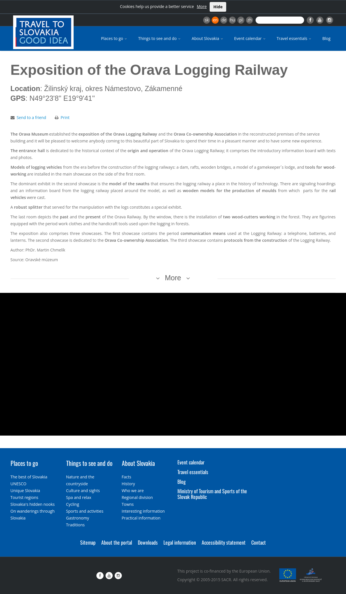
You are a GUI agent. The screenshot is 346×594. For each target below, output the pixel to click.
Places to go (114, 38)
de (224, 20)
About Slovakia (208, 38)
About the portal (116, 542)
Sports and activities (85, 511)
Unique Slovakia (25, 490)
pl (241, 20)
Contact (258, 542)
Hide (217, 6)
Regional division (137, 497)
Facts (126, 477)
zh (249, 20)
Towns (128, 504)
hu (232, 20)
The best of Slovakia (29, 477)
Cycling (72, 504)
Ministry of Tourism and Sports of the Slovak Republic (212, 493)
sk (207, 20)
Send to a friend (31, 117)
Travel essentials (294, 38)
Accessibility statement (224, 542)
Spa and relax (78, 497)
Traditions (75, 524)
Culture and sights (83, 490)
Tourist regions (25, 497)
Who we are (133, 490)
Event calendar (250, 38)
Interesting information (143, 511)
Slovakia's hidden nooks (33, 504)
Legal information (179, 542)
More (202, 6)
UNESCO (19, 483)
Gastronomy (77, 518)
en (215, 20)
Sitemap (88, 542)
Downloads (148, 542)
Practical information (141, 518)
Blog (326, 38)
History (128, 483)
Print (65, 117)
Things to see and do (159, 38)
